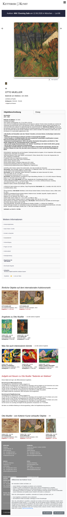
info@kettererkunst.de (8, 455)
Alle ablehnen (47, 513)
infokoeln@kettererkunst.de (33, 469)
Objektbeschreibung (12, 112)
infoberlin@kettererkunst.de (10, 471)
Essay (38, 112)
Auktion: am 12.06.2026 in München (30, 13)
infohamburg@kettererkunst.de (34, 455)
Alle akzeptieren (58, 513)
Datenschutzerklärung (27, 508)
